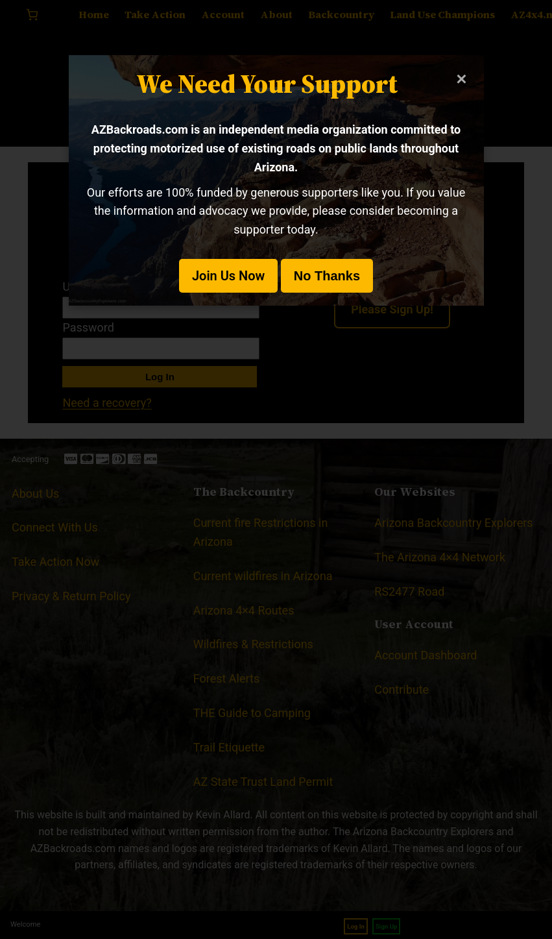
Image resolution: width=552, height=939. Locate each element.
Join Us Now (228, 276)
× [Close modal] (461, 79)
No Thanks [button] (327, 276)
